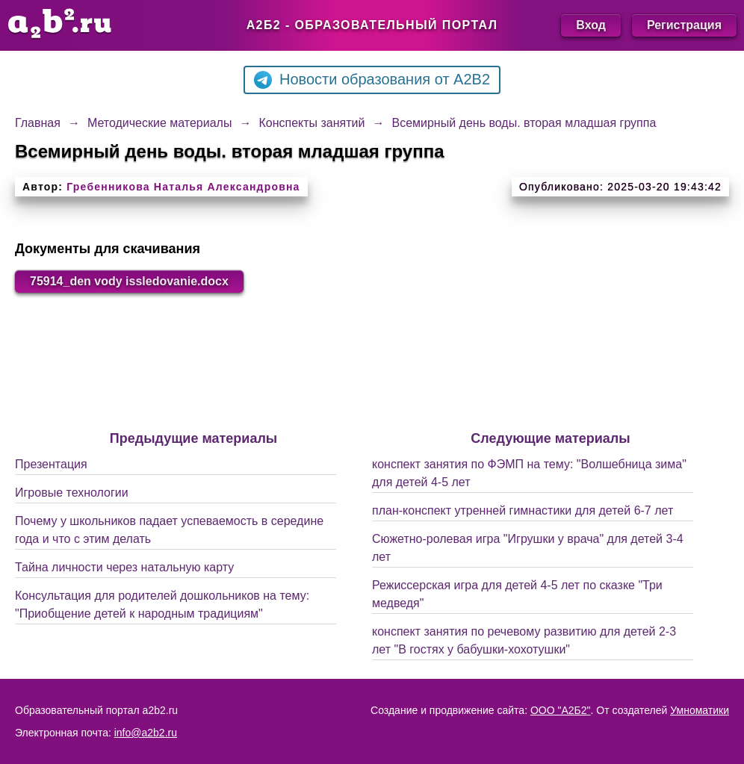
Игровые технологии (71, 492)
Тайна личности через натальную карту (124, 567)
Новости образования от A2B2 (372, 80)
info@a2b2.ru (145, 733)
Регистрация (684, 25)
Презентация (51, 464)
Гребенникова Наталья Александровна (183, 187)
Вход (591, 25)
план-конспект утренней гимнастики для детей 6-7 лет (522, 510)
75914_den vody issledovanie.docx (129, 281)
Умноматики (699, 710)
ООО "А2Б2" (560, 710)
